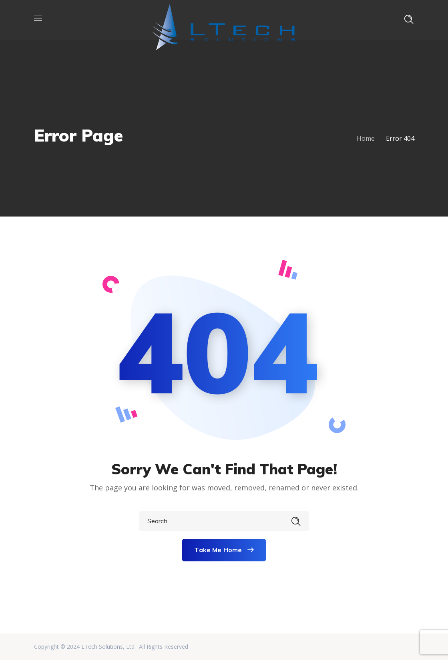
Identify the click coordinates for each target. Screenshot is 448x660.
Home (366, 138)
